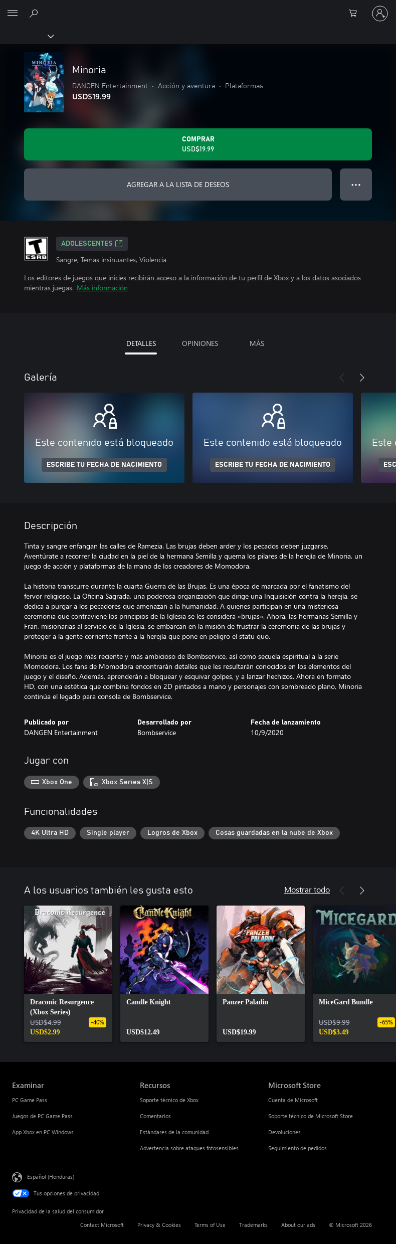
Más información (102, 287)
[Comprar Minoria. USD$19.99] (198, 144)
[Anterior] (342, 378)
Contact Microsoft (102, 1224)
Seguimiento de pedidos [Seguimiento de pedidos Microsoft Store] (297, 1148)
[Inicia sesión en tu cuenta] (380, 14)
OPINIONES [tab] (200, 343)
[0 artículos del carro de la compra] (356, 14)
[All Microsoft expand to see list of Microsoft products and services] (13, 14)
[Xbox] (26, 35)
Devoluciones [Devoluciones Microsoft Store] (284, 1132)
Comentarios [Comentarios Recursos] (155, 1116)
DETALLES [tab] (141, 343)
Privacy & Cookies (159, 1224)
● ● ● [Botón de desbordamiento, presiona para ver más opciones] (356, 184)
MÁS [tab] (257, 343)
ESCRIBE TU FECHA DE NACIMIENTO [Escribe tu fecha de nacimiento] (104, 464)
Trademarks (253, 1224)
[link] (68, 974)
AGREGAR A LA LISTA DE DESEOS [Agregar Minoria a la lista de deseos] (178, 184)
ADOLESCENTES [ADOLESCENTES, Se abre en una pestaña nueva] (92, 244)
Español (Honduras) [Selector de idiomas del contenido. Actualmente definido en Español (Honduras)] (50, 1176)
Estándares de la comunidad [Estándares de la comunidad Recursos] (174, 1132)
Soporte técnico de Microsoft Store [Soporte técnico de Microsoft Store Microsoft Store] (310, 1116)
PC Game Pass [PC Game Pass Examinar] (29, 1100)
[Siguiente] (362, 378)
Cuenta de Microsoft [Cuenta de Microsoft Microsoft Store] (293, 1100)
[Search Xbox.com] (35, 13)
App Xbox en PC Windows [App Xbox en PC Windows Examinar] (43, 1132)
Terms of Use (210, 1224)
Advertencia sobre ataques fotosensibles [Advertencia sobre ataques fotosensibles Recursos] (189, 1148)
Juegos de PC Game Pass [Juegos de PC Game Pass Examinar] (42, 1116)
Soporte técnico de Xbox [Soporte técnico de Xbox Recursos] (169, 1100)
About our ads (298, 1224)
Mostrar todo (307, 889)
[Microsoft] (197, 8)
